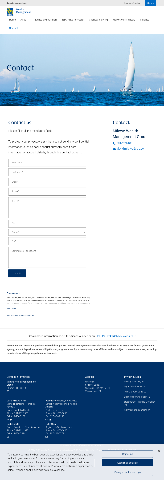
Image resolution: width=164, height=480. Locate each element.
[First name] (47, 163)
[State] (47, 232)
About (25, 19)
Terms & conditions (133, 391)
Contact (13, 28)
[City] (47, 224)
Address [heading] (89, 376)
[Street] (47, 207)
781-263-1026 (60, 430)
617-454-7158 (18, 416)
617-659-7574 (18, 433)
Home (12, 19)
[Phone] (47, 192)
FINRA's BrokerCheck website (114, 336)
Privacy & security (133, 381)
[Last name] (47, 172)
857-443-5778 (57, 433)
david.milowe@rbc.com (129, 148)
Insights (144, 19)
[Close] (158, 450)
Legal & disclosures (133, 386)
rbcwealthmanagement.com (17, 3)
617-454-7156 (57, 416)
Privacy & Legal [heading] (132, 376)
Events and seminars (45, 19)
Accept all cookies (127, 462)
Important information (132, 3)
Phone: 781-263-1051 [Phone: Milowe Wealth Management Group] (17, 388)
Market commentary (124, 19)
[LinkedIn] (11, 419)
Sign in (150, 3)
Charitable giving (98, 19)
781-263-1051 (123, 143)
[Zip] (47, 241)
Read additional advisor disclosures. (21, 315)
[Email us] (8, 391)
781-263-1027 (21, 430)
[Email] (47, 182)
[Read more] (11, 308)
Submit (17, 273)
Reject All (127, 454)
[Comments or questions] (47, 257)
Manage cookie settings (127, 472)
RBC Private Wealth (73, 19)
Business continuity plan (136, 396)
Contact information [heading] (18, 376)
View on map (91, 391)
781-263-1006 (60, 413)
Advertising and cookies (135, 409)
